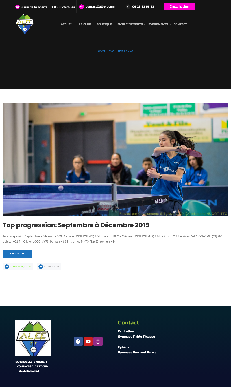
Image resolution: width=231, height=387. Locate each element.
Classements (16, 267)
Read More (17, 254)
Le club (85, 24)
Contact (180, 24)
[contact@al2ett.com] (81, 6)
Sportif (28, 267)
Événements (158, 24)
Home (102, 52)
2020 (111, 52)
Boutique (104, 24)
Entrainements (130, 24)
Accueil (67, 24)
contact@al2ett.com (100, 6)
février (122, 52)
